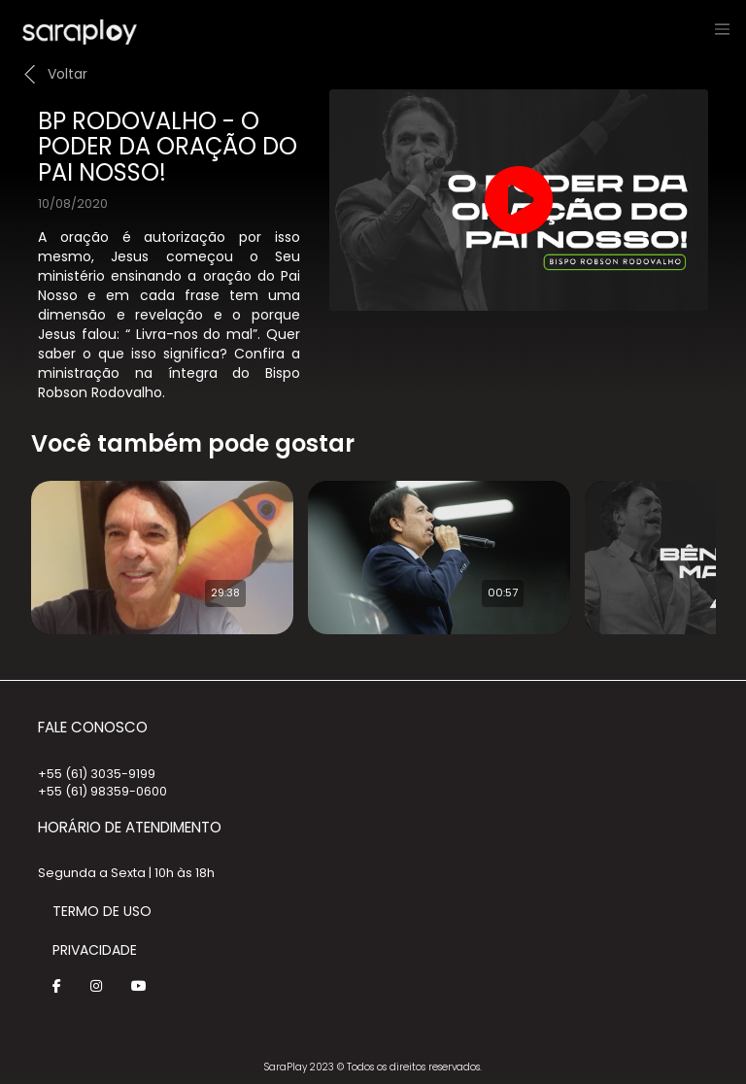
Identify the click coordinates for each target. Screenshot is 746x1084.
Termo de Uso (102, 911)
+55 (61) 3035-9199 (96, 773)
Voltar (67, 74)
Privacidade (94, 950)
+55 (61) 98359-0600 (102, 791)
